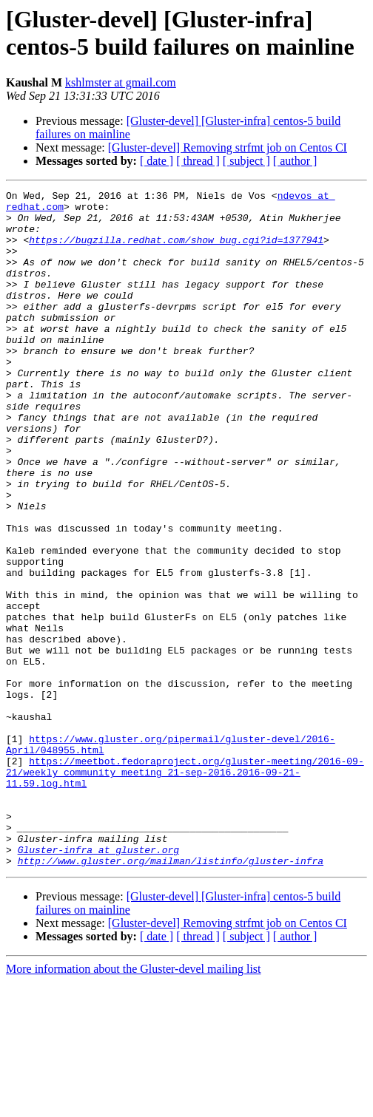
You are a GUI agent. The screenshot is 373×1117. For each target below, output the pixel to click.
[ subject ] (246, 161)
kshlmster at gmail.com (120, 82)
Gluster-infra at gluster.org (98, 982)
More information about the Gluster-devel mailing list (133, 1104)
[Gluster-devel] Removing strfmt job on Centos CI (227, 147)
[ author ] (295, 161)
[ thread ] (198, 161)
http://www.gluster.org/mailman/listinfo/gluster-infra (170, 995)
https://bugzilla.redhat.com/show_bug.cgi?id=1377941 (176, 250)
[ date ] (156, 161)
